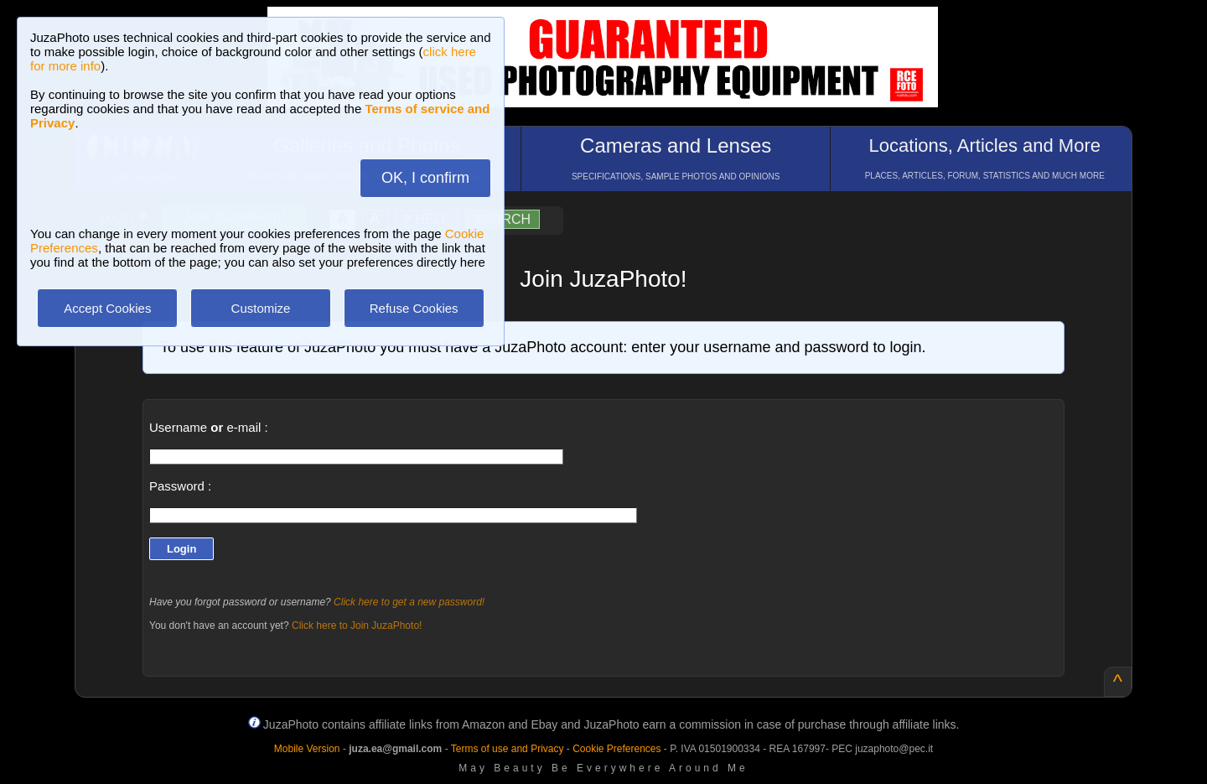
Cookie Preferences (616, 749)
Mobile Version (307, 749)
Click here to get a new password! (409, 602)
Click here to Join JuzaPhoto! (357, 625)
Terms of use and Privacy (507, 749)
